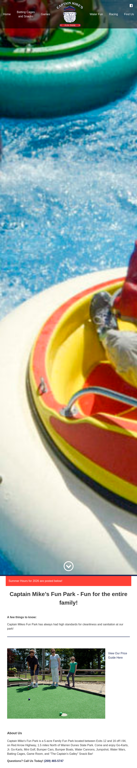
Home (7, 14)
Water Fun (96, 14)
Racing (113, 14)
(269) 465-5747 (54, 760)
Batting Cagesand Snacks (26, 14)
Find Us (129, 14)
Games (45, 14)
